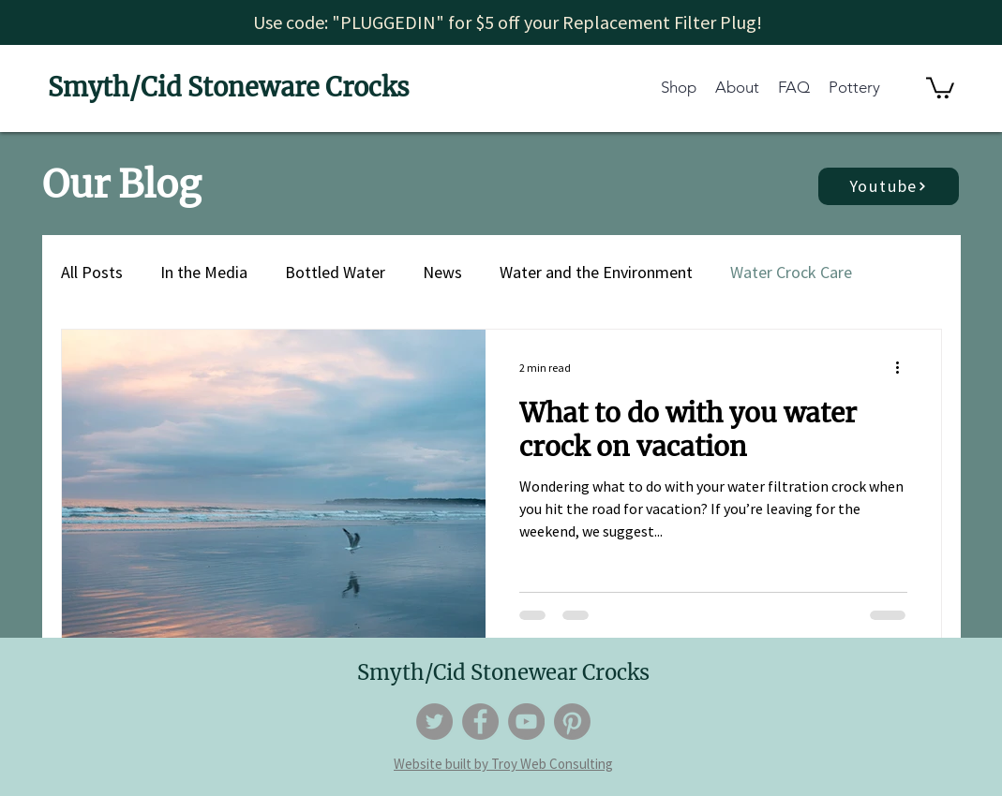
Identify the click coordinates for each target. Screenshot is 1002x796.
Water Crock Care (791, 272)
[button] (940, 86)
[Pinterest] (572, 721)
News (442, 272)
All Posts (92, 272)
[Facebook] (480, 721)
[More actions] (904, 368)
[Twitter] (434, 721)
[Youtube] (888, 186)
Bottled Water (335, 272)
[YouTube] (526, 721)
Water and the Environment (596, 272)
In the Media (203, 272)
